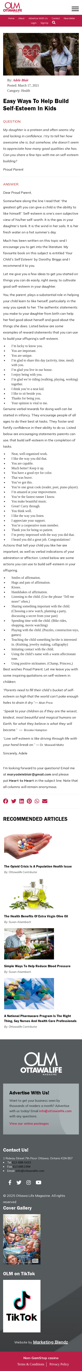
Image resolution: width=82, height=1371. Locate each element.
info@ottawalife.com (55, 1111)
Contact (56, 18)
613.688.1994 (22, 1166)
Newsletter (69, 18)
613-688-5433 (21, 1162)
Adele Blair (20, 80)
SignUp (44, 22)
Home (11, 18)
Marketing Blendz (50, 1342)
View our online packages (29, 1124)
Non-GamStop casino (41, 1358)
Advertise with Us (38, 18)
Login (34, 22)
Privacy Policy (59, 1364)
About (21, 18)
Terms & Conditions (30, 1364)
